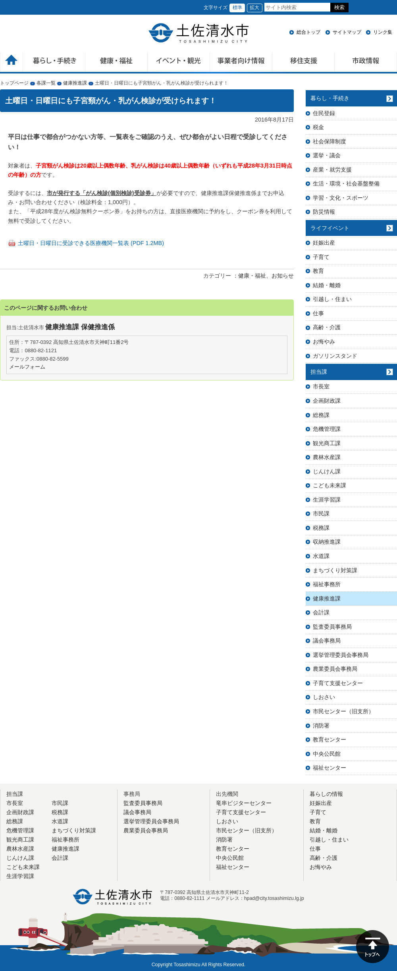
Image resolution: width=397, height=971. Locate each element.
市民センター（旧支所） (343, 711)
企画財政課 (327, 401)
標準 (237, 7)
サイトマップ (347, 32)
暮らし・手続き (329, 98)
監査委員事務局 (332, 627)
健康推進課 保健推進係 (80, 327)
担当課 (318, 372)
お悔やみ (324, 341)
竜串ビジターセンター (244, 803)
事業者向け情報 (241, 62)
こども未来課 (329, 485)
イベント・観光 (179, 62)
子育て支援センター (338, 683)
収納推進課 (327, 542)
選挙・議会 (327, 155)
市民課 (321, 513)
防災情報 (324, 211)
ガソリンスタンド (335, 356)
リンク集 (382, 32)
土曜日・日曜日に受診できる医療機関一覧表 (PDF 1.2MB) (91, 243)
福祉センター (329, 767)
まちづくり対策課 (335, 570)
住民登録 (324, 113)
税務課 (321, 528)
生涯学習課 (327, 499)
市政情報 (366, 62)
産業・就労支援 (332, 169)
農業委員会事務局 (335, 669)
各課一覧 (46, 83)
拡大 (254, 7)
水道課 (321, 556)
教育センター (329, 739)
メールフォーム (27, 367)
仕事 (318, 313)
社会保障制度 (329, 141)
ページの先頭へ (372, 946)
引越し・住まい (332, 299)
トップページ (14, 83)
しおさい (324, 697)
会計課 (321, 612)
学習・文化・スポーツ (340, 198)
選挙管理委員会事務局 (340, 655)
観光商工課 (327, 443)
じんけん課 (327, 471)
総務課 (321, 415)
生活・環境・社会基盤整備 (346, 183)
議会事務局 (327, 640)
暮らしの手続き (54, 62)
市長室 (321, 386)
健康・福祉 (116, 62)
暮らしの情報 (326, 794)
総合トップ (308, 32)
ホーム (11, 62)
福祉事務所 (327, 584)
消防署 (321, 725)
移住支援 (303, 62)
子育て (321, 257)
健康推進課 (75, 83)
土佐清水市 (198, 33)
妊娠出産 (324, 242)
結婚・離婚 (327, 285)
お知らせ (283, 275)
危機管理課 (327, 429)
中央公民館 (327, 754)
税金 (318, 127)
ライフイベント (329, 228)
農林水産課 (327, 457)
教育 (318, 271)
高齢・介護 (327, 327)
